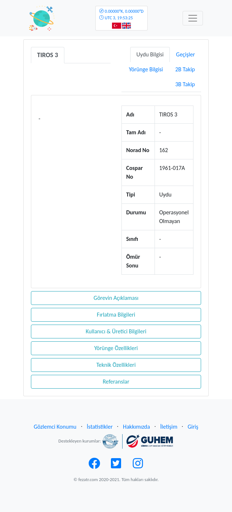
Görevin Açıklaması (115, 297)
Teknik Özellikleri (116, 364)
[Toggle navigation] (193, 18)
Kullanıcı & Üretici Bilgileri (116, 331)
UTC (121, 14)
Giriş (193, 426)
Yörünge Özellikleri (116, 348)
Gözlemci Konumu (55, 426)
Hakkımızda (136, 426)
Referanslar (116, 381)
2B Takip (185, 69)
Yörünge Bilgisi (146, 69)
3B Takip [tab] (185, 84)
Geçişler (185, 54)
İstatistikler (100, 426)
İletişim (168, 426)
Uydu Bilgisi (150, 54)
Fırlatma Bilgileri (116, 314)
